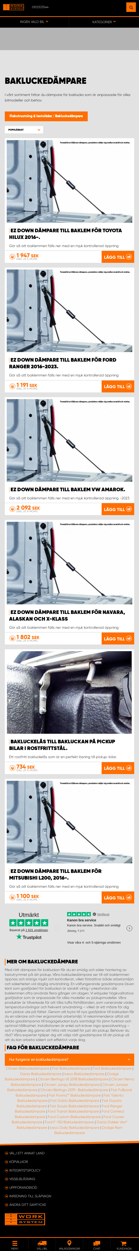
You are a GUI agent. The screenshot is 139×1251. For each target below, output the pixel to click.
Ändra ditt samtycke (27, 1205)
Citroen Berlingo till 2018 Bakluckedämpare (73, 1079)
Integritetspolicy (25, 1170)
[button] (24, 129)
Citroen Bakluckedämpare (27, 1068)
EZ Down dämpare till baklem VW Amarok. (68, 489)
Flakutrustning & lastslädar (31, 116)
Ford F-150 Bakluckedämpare (69, 1122)
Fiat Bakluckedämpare (71, 1068)
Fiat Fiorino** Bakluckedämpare (75, 1095)
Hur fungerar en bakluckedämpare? (38, 1059)
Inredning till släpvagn (30, 1196)
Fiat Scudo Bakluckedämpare (74, 1106)
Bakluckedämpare (69, 116)
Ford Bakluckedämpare (112, 1068)
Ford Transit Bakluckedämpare (73, 1111)
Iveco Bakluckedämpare (84, 1074)
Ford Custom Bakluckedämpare (74, 1117)
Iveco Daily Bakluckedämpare (74, 1127)
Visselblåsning (22, 1179)
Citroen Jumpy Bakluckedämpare (72, 1084)
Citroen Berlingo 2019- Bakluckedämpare (74, 1090)
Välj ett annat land (27, 1153)
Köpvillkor (18, 1162)
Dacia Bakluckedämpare (41, 1074)
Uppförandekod (23, 1187)
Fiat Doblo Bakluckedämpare (74, 1100)
